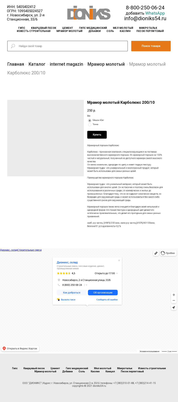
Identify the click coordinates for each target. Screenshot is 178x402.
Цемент (67, 28)
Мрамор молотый (69, 31)
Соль (110, 31)
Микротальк (148, 28)
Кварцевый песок (43, 28)
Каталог (36, 64)
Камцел (110, 371)
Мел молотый (123, 28)
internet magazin (66, 64)
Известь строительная (34, 31)
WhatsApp (155, 13)
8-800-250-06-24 (145, 8)
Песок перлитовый (150, 31)
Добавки (94, 31)
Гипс (21, 28)
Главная (15, 64)
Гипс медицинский (93, 28)
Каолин (125, 31)
